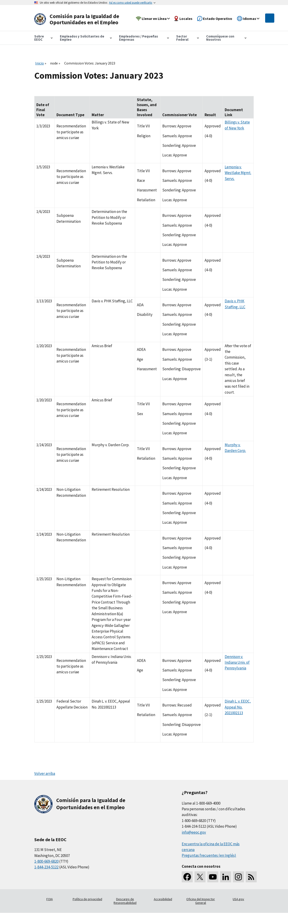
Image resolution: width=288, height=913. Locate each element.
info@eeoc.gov (194, 832)
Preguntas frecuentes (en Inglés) (209, 855)
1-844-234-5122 (46, 867)
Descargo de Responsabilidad (125, 901)
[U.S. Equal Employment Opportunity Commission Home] (78, 19)
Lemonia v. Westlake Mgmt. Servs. (238, 172)
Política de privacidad (87, 899)
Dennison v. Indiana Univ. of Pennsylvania (237, 662)
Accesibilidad (163, 899)
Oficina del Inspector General (200, 901)
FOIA (49, 899)
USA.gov (238, 899)
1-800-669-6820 (46, 861)
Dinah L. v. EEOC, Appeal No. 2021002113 (238, 707)
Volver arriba (44, 773)
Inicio (39, 63)
